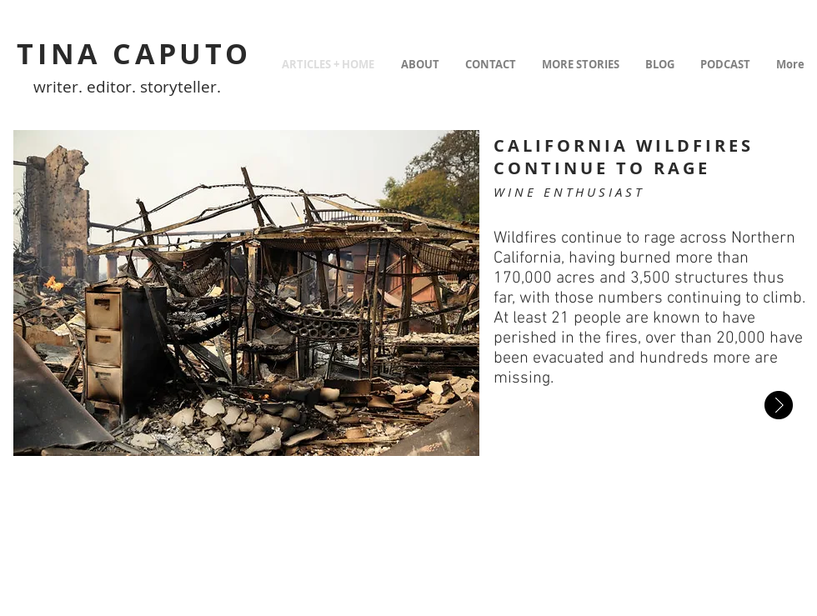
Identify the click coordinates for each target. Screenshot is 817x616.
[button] (246, 293)
